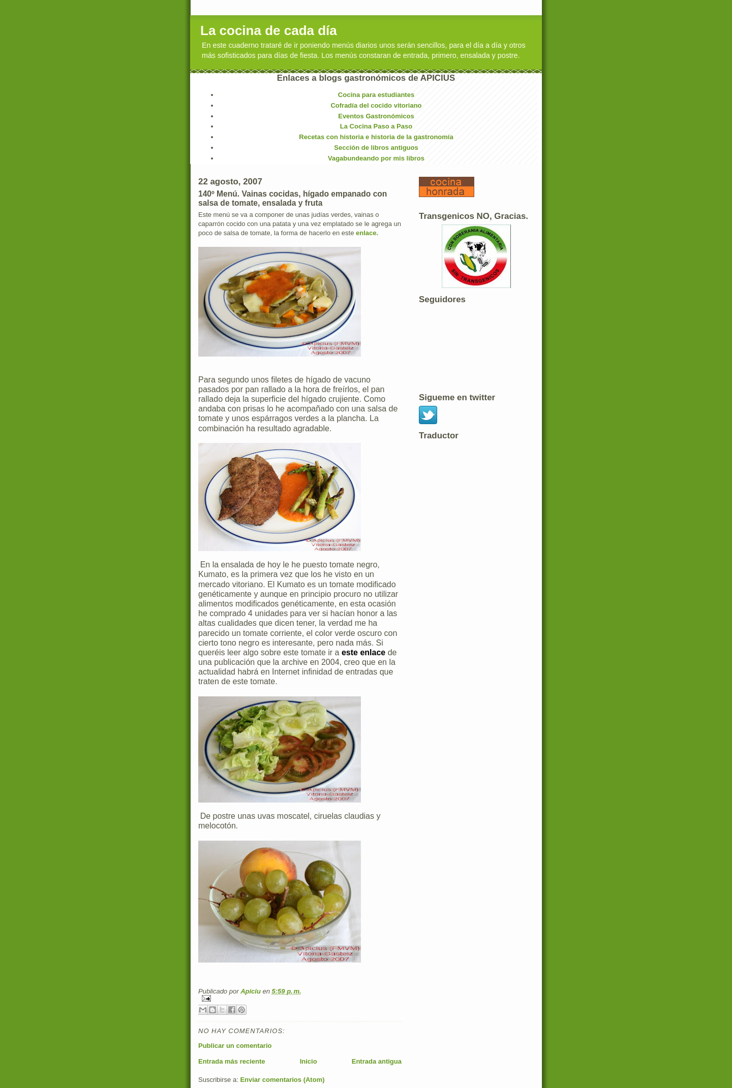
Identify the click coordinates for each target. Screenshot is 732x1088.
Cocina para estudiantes (376, 95)
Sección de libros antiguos (376, 147)
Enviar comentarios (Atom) (282, 1079)
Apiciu (251, 991)
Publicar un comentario (234, 1045)
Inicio (308, 1061)
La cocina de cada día (268, 30)
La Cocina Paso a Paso (376, 126)
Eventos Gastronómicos (376, 116)
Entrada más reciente (231, 1061)
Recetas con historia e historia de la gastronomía (376, 137)
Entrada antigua (377, 1061)
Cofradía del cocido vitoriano (375, 105)
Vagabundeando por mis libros (376, 158)
